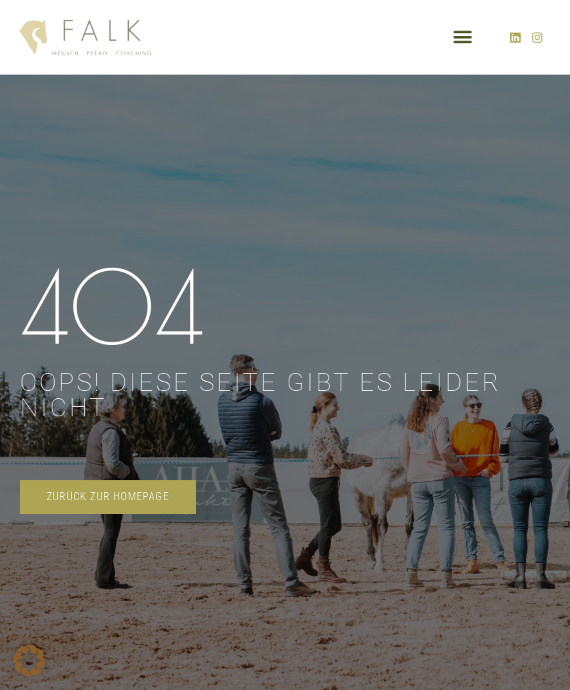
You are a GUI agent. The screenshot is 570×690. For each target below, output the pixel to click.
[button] (463, 37)
